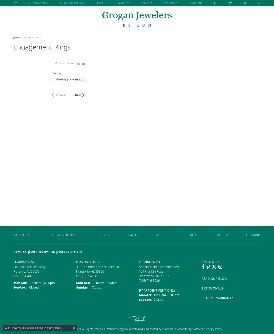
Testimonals (212, 288)
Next (254, 79)
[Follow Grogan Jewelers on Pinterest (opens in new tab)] (208, 267)
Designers (170, 3)
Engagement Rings (72, 3)
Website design (115, 329)
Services (146, 3)
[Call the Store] (24, 276)
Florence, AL (24, 261)
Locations (196, 3)
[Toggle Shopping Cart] (230, 3)
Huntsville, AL (88, 261)
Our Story (221, 235)
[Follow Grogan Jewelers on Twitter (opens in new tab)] (214, 267)
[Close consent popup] (74, 328)
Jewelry (101, 3)
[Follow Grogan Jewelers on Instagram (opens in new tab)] (220, 267)
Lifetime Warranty (217, 298)
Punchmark (169, 329)
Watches (123, 3)
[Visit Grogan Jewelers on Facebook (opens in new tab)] (203, 267)
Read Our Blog (214, 278)
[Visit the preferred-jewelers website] (137, 319)
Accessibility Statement (191, 329)
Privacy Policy (213, 329)
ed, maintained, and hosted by (143, 329)
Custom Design (39, 3)
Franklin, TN (149, 261)
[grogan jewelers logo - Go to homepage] (137, 19)
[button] (215, 3)
